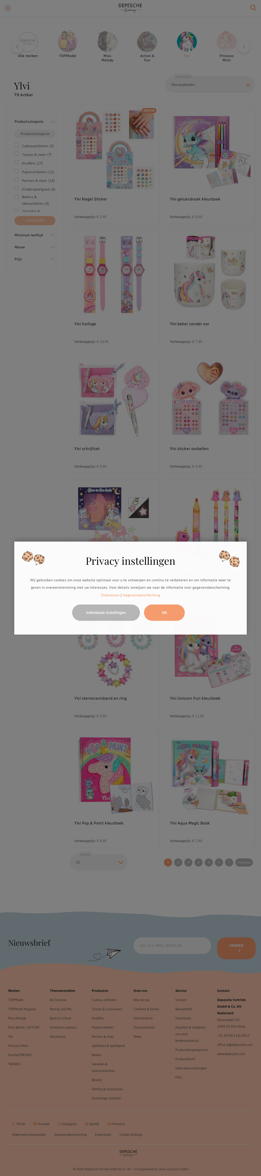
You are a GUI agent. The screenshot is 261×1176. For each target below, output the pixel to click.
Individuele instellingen (106, 613)
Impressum (110, 595)
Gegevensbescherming (141, 595)
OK (164, 613)
